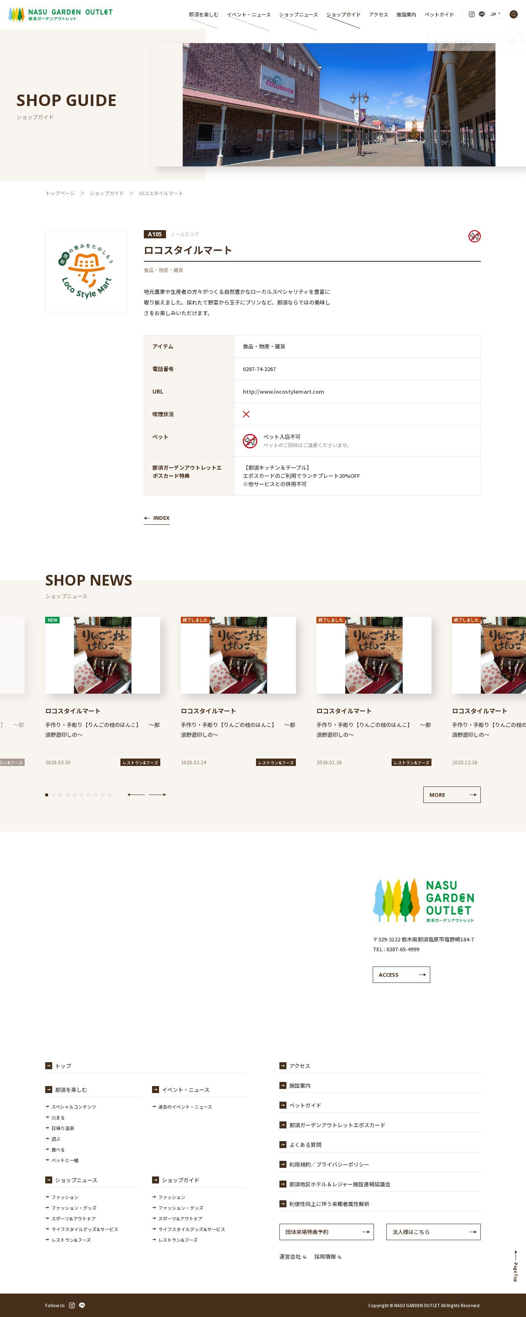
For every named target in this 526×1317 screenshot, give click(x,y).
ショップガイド (343, 14)
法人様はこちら (411, 1232)
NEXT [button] (157, 795)
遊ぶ (55, 1138)
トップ (63, 1066)
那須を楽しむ (204, 14)
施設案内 (406, 14)
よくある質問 (305, 1145)
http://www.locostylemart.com (283, 391)
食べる (58, 1149)
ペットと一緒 (64, 1160)
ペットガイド (439, 14)
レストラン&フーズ (71, 1239)
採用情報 (327, 1256)
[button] (46, 794)
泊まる (58, 1117)
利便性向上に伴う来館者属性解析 (329, 1204)
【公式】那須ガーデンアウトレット (60, 14)
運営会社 (292, 1256)
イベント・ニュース (249, 14)
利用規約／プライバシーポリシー (329, 1164)
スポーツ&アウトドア (73, 1218)
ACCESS (389, 974)
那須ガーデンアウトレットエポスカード (337, 1125)
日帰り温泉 (62, 1128)
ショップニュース (298, 14)
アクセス (378, 14)
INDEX (161, 517)
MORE (437, 794)
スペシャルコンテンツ (73, 1106)
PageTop (516, 1272)
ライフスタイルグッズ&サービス (84, 1229)
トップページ (60, 192)
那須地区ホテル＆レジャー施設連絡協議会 (339, 1184)
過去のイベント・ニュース (185, 1106)
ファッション (64, 1197)
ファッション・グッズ (74, 1207)
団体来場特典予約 (307, 1232)
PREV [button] (136, 795)
